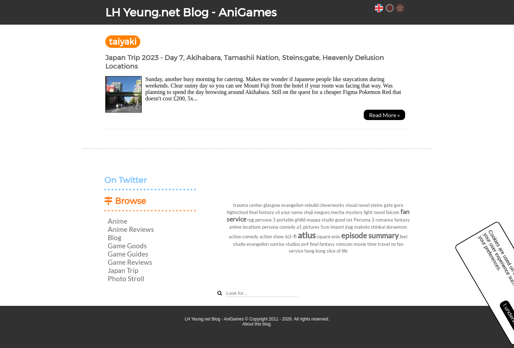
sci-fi (291, 236)
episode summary (370, 235)
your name (292, 212)
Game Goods (127, 246)
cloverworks (331, 205)
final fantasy (322, 244)
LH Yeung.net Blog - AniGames (191, 12)
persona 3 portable (274, 220)
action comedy (243, 236)
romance (384, 220)
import (337, 227)
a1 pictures (308, 227)
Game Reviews (130, 262)
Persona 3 (364, 220)
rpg (250, 220)
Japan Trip (123, 270)
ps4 (305, 244)
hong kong (315, 251)
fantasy (402, 220)
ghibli (300, 220)
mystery (354, 212)
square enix (328, 236)
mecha (337, 212)
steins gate (382, 205)
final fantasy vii (264, 212)
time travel (378, 244)
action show (271, 236)
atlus (307, 235)
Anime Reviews (131, 229)
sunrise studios (285, 244)
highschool (237, 212)
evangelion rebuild (299, 205)
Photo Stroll (126, 278)
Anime (117, 221)
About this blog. (257, 324)
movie (360, 244)
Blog (114, 237)
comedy (287, 227)
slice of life (337, 251)
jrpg (349, 227)
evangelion (258, 244)
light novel (374, 212)
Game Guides (128, 254)
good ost (344, 220)
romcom (344, 244)
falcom (392, 212)
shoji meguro (317, 212)
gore (398, 205)
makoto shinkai (369, 227)
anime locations (245, 227)
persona (270, 227)
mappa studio (320, 220)
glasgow (271, 205)
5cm (325, 227)
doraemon (396, 227)
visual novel (357, 205)
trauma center (247, 205)
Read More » (384, 114)
